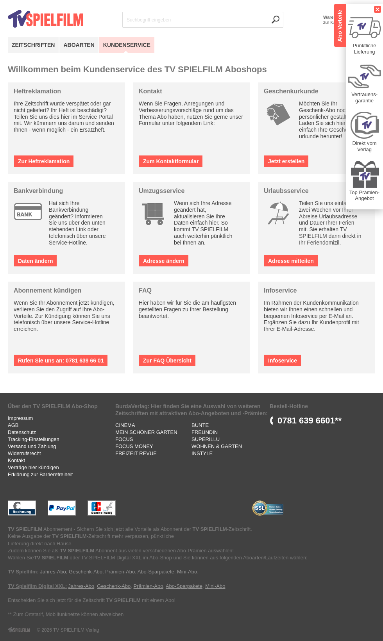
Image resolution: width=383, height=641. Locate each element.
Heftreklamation (37, 91)
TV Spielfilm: (23, 572)
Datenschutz (22, 432)
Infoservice (280, 290)
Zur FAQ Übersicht (167, 360)
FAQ (145, 290)
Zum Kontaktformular (171, 161)
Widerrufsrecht (24, 453)
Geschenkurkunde (291, 91)
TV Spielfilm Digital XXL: (37, 586)
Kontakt (150, 91)
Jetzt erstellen (286, 161)
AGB (13, 425)
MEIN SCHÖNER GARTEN (146, 432)
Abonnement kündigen (47, 290)
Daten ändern (35, 261)
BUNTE (200, 425)
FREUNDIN (205, 432)
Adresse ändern (163, 261)
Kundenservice (126, 45)
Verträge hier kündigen (33, 467)
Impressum (20, 418)
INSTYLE (202, 453)
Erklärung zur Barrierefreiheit (40, 474)
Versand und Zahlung (32, 446)
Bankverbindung (38, 190)
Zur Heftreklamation (44, 161)
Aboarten (78, 45)
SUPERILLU (206, 439)
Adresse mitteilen (291, 261)
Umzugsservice (161, 190)
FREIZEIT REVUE (136, 453)
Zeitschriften (33, 45)
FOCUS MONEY (134, 446)
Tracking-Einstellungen (33, 439)
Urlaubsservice (286, 190)
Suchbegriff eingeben (149, 20)
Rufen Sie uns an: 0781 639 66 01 (61, 360)
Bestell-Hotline (289, 406)
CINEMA (125, 425)
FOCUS (124, 439)
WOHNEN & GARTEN (217, 446)
